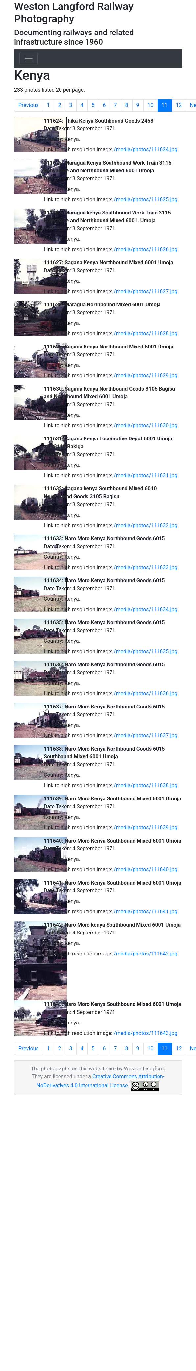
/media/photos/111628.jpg (145, 333)
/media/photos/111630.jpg (145, 425)
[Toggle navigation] (28, 58)
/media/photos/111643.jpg (145, 1033)
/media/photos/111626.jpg (145, 249)
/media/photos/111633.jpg (145, 567)
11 (167, 105)
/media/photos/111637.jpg (145, 735)
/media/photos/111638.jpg (145, 785)
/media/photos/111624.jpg (145, 149)
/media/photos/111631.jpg (145, 475)
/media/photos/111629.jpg (145, 375)
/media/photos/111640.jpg (145, 869)
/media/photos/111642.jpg (145, 954)
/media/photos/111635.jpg (145, 651)
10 (151, 105)
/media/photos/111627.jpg (145, 291)
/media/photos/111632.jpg (145, 525)
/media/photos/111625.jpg (145, 199)
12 (179, 105)
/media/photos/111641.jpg (145, 912)
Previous (28, 105)
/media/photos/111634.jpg (145, 609)
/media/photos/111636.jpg (145, 693)
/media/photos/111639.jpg (145, 827)
